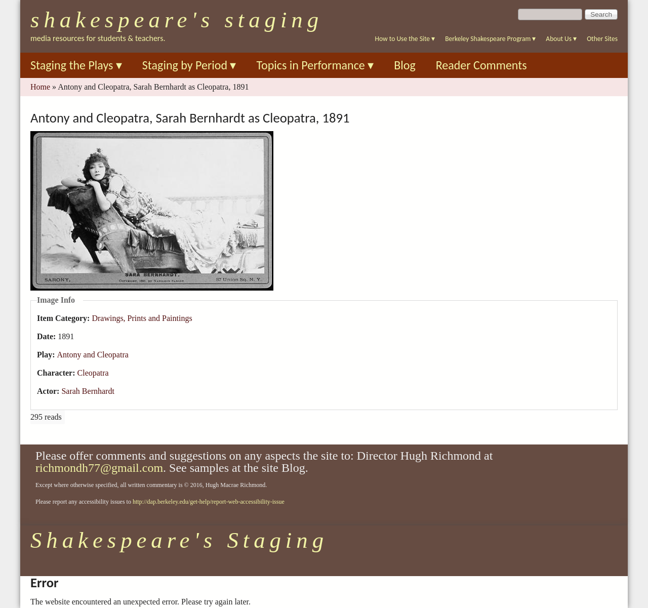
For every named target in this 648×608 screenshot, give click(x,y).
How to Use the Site (405, 38)
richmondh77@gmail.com (99, 467)
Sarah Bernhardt (87, 391)
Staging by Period (189, 65)
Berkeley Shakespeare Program (490, 38)
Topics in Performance (315, 65)
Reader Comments (481, 65)
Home (40, 87)
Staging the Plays (76, 65)
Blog (405, 65)
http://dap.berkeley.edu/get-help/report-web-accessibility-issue (209, 501)
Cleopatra (93, 373)
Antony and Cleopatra (93, 354)
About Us (561, 38)
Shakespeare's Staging (176, 19)
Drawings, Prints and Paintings (142, 318)
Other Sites (602, 38)
